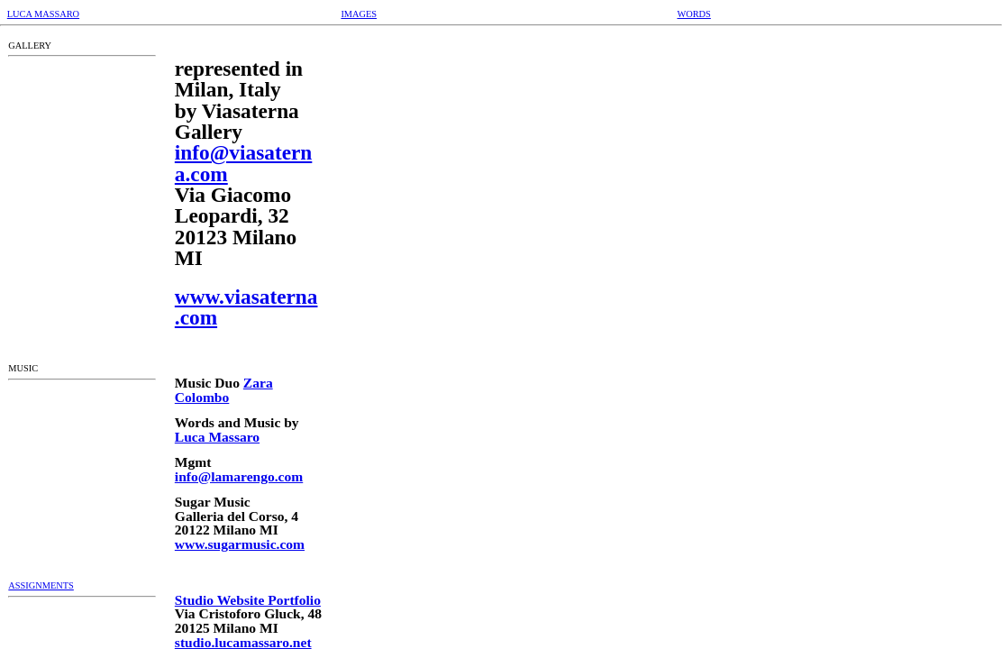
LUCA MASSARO (43, 14)
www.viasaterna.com (246, 307)
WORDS (693, 14)
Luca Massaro (217, 436)
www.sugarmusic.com (240, 544)
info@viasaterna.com (244, 163)
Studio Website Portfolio (248, 600)
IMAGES (359, 14)
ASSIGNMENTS (41, 585)
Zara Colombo (224, 390)
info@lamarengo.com (239, 476)
